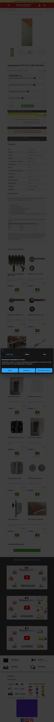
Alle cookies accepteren (44, 370)
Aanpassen (27, 370)
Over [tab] (44, 354)
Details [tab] (27, 354)
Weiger (10, 370)
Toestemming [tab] (9, 354)
